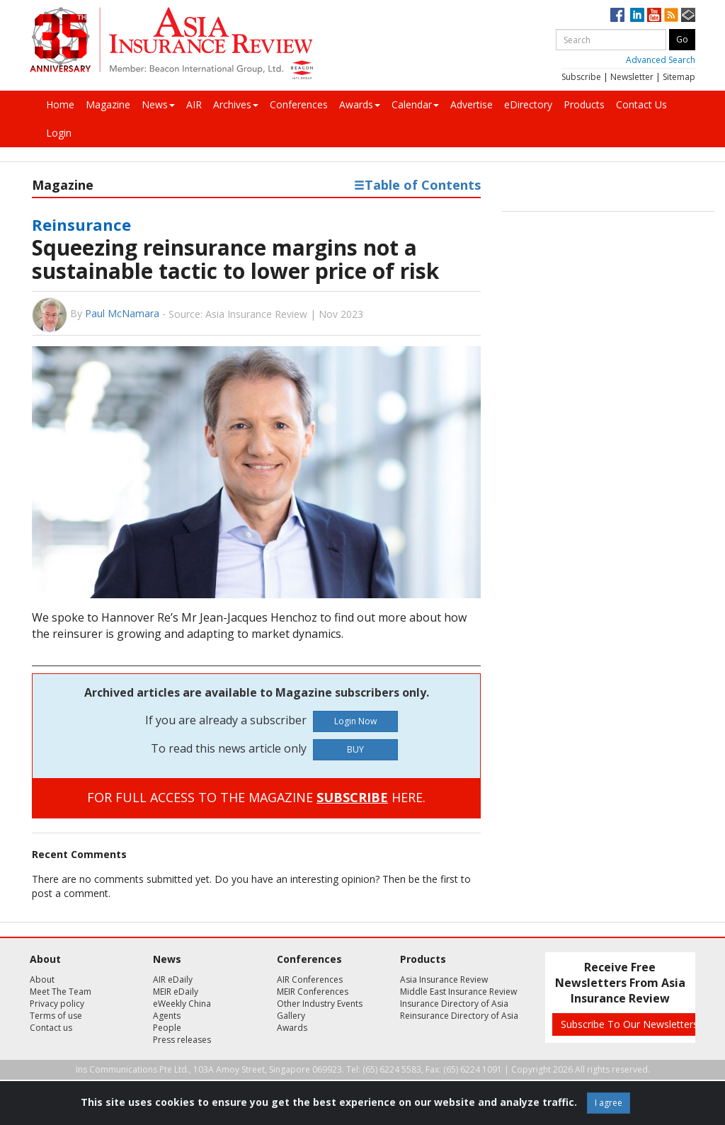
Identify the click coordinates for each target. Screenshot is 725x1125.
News (158, 104)
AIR (194, 104)
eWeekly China (182, 1004)
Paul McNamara (122, 313)
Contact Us (641, 104)
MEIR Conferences (312, 992)
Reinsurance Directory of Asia (459, 1016)
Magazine (108, 104)
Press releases (182, 1040)
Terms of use (56, 1016)
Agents (167, 1016)
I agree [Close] (608, 1103)
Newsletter (631, 77)
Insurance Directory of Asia (454, 1004)
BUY (355, 749)
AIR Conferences (310, 979)
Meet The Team (60, 992)
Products (584, 104)
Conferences (299, 104)
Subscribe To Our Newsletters (629, 1024)
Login (59, 132)
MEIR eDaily (175, 992)
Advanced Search (660, 60)
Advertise (471, 104)
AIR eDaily (173, 979)
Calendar (415, 104)
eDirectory (528, 104)
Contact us (51, 1028)
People (167, 1028)
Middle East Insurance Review (458, 992)
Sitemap (679, 77)
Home (60, 104)
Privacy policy (57, 1004)
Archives (235, 104)
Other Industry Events (319, 1004)
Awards (359, 104)
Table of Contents (417, 184)
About (42, 979)
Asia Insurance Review (444, 979)
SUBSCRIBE (352, 797)
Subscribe (581, 77)
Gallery (291, 1016)
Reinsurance (81, 224)
